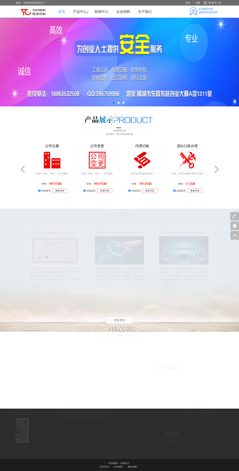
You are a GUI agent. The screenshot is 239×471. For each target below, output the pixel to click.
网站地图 (132, 466)
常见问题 (171, 433)
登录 (187, 2)
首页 (61, 12)
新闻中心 (101, 12)
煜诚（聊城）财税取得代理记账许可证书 (56, 233)
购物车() (215, 2)
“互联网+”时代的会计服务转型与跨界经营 (122, 233)
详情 (37, 285)
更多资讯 (119, 320)
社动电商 (118, 466)
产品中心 (80, 12)
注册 (197, 2)
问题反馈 (170, 440)
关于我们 (145, 12)
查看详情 (59, 190)
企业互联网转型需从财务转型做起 (181, 233)
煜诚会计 (125, 463)
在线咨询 (45, 190)
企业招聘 (123, 12)
